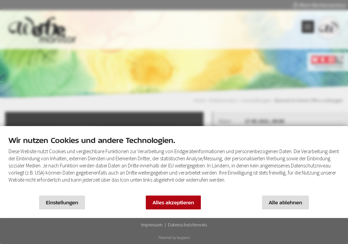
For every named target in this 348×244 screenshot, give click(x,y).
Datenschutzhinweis (187, 225)
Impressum (151, 225)
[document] (174, 164)
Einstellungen (62, 202)
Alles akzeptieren (173, 202)
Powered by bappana (174, 237)
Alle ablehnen (285, 202)
